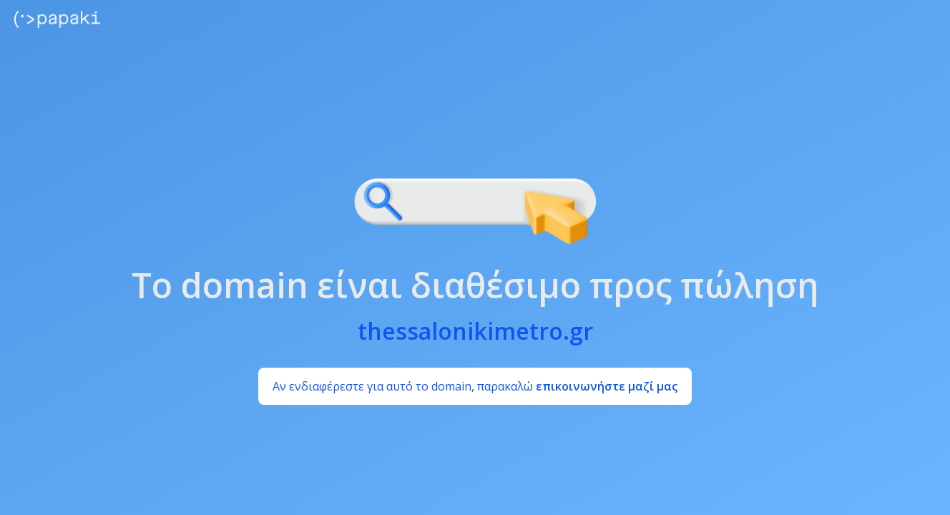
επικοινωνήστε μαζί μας (606, 386)
